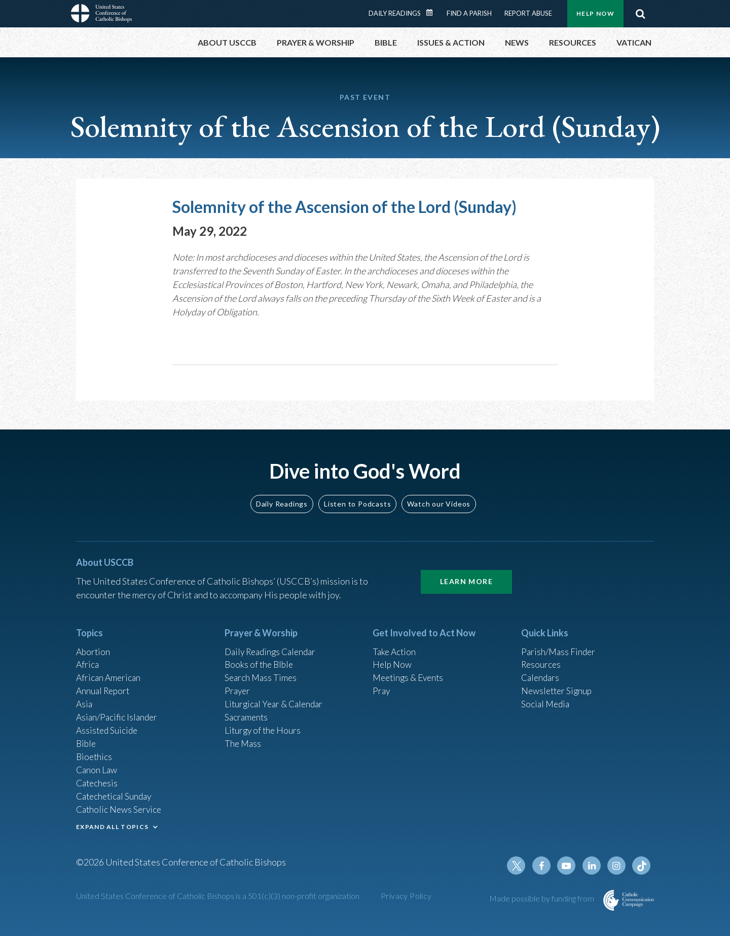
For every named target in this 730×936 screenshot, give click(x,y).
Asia (84, 698)
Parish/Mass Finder (559, 643)
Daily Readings (395, 13)
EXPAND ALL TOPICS (112, 825)
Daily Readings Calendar (433, 13)
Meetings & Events (410, 670)
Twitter (520, 865)
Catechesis (98, 780)
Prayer (238, 684)
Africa (88, 657)
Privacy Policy (406, 896)
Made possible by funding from (542, 898)
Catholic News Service (120, 807)
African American (109, 670)
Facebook (544, 865)
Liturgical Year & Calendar (276, 698)
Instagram (617, 865)
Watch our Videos (438, 495)
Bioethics (95, 753)
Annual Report (104, 684)
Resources (542, 657)
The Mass (244, 739)
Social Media (546, 698)
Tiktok (642, 865)
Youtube (569, 865)
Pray (382, 684)
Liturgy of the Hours (264, 725)
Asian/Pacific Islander (118, 711)
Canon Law (97, 766)
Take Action (395, 643)
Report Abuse (528, 13)
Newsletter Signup (558, 684)
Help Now (595, 13)
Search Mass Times (262, 670)
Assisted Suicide (108, 725)
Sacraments (247, 711)
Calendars (541, 670)
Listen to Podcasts (357, 495)
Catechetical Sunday (116, 794)
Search (640, 13)
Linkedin (593, 865)
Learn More (466, 573)
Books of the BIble (260, 657)
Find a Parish (469, 13)
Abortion (94, 643)
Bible (86, 739)
